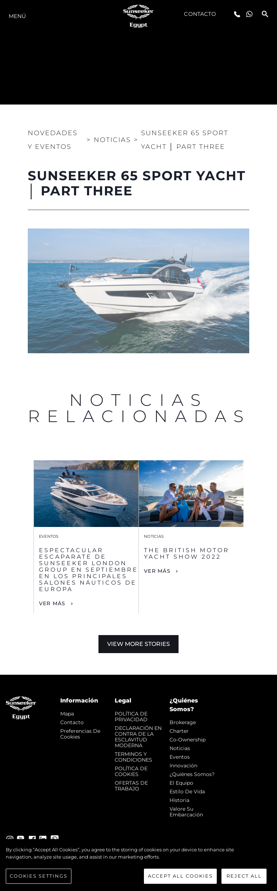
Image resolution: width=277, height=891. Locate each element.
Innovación (183, 765)
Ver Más (52, 603)
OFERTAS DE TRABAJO (131, 786)
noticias (180, 748)
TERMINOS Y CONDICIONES (133, 757)
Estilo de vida (187, 791)
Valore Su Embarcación (186, 812)
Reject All (244, 876)
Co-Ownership (188, 739)
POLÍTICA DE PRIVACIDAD (131, 716)
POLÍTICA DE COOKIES (131, 771)
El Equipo (181, 783)
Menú (17, 16)
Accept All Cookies (180, 876)
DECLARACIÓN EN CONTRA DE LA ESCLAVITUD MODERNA (138, 737)
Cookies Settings (38, 876)
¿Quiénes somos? (192, 774)
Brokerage (183, 722)
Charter (179, 731)
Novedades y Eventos (53, 140)
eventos (180, 757)
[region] (138, 865)
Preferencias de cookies (80, 734)
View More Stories (138, 643)
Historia (179, 800)
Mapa (67, 713)
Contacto (200, 13)
